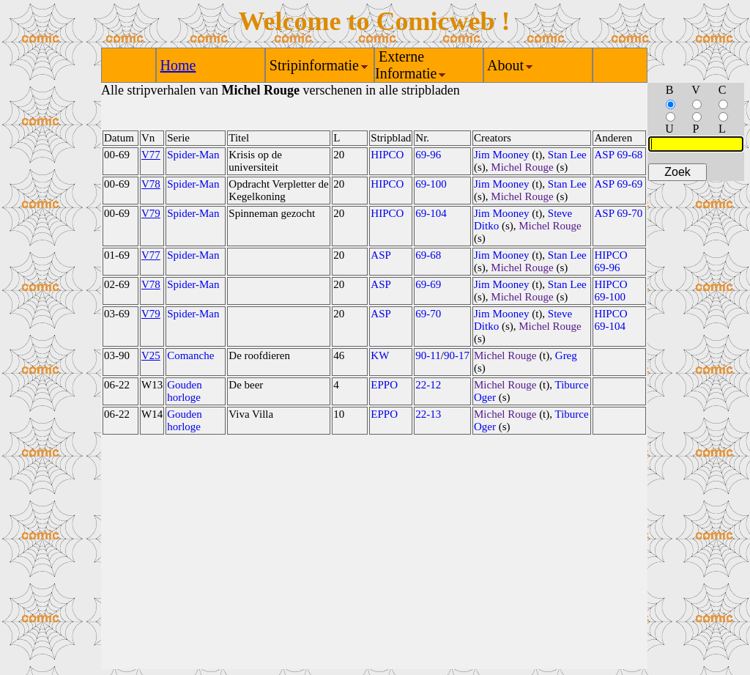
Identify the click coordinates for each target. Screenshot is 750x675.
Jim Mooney (501, 155)
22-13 (428, 414)
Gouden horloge (184, 391)
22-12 (428, 385)
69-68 (428, 255)
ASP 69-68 (618, 155)
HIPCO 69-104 (610, 320)
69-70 (428, 314)
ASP (381, 255)
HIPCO (387, 155)
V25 (150, 355)
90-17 (456, 355)
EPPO (384, 385)
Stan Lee (567, 155)
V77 (150, 155)
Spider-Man (193, 155)
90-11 (427, 355)
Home (178, 65)
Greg (566, 355)
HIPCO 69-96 (610, 261)
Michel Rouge (522, 167)
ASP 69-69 (618, 184)
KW (380, 355)
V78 (150, 184)
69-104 (431, 213)
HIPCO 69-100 (610, 291)
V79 (150, 213)
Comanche (190, 355)
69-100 (431, 184)
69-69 (428, 284)
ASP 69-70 (618, 213)
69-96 (428, 155)
